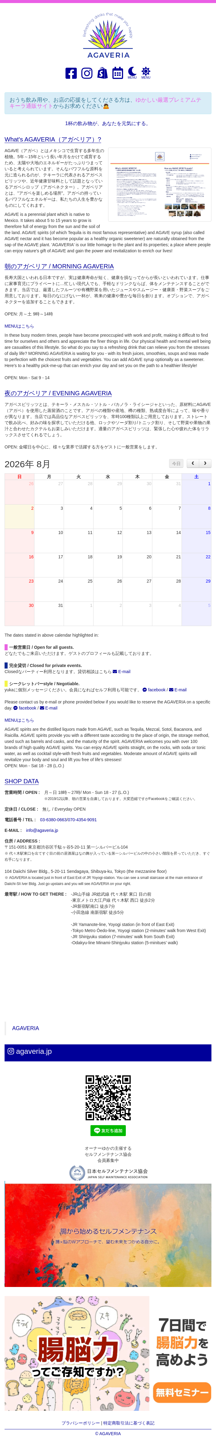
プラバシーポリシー (81, 1423)
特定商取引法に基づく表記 (128, 1423)
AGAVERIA (25, 1028)
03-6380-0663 (53, 819)
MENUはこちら (19, 326)
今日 (176, 463)
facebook (154, 689)
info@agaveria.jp (42, 830)
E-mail (121, 671)
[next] (205, 463)
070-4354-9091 (82, 819)
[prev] (193, 463)
